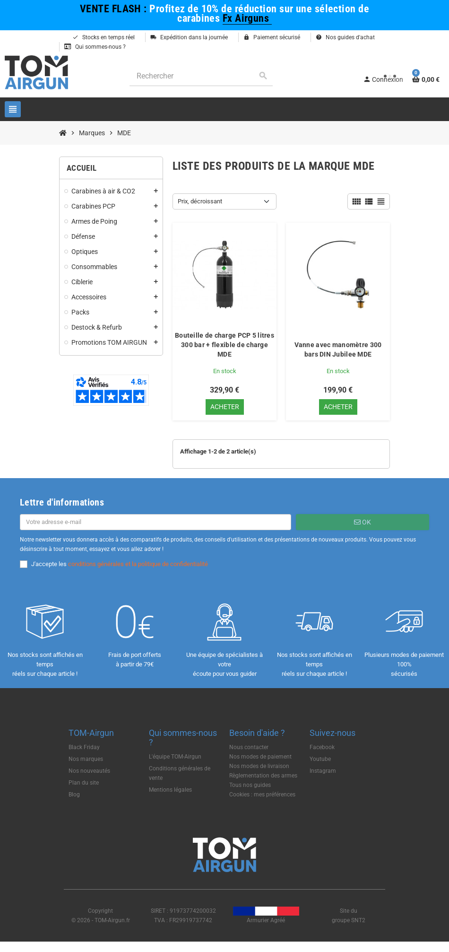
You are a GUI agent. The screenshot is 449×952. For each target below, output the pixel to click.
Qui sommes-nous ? (95, 47)
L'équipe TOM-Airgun (175, 757)
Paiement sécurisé (271, 37)
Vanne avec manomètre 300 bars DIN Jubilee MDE (338, 349)
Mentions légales (170, 790)
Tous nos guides (250, 785)
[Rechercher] (201, 76)
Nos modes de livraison (259, 766)
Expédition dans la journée (189, 37)
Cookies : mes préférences (262, 795)
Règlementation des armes (263, 776)
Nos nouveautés (89, 771)
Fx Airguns (247, 18)
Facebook (322, 747)
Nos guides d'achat (345, 37)
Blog (74, 795)
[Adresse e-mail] (155, 523)
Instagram (323, 771)
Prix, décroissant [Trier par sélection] (200, 201)
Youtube (320, 759)
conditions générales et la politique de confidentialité (138, 564)
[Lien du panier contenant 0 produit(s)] (425, 79)
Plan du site (84, 783)
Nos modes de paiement (260, 757)
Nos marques (86, 759)
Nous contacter (248, 747)
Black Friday (84, 747)
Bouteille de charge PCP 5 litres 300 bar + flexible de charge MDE (224, 345)
